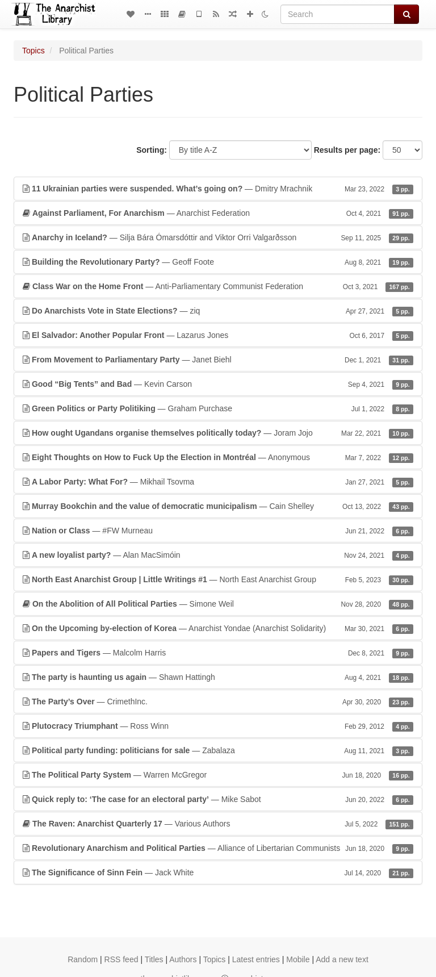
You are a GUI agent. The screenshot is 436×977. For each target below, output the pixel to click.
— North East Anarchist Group (218, 579)
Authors (182, 959)
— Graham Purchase (218, 408)
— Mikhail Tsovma (218, 481)
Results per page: (347, 150)
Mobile (297, 959)
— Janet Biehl (218, 359)
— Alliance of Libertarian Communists (218, 848)
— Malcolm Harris (218, 652)
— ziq (218, 310)
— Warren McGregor (218, 774)
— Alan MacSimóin (218, 555)
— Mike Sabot (218, 799)
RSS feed (121, 959)
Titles (154, 959)
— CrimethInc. (218, 701)
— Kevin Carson (218, 384)
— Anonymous (218, 457)
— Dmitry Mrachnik (218, 188)
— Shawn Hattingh (218, 677)
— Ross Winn (218, 726)
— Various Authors (218, 823)
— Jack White (218, 872)
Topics (33, 50)
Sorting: (151, 150)
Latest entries (256, 959)
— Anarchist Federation (218, 213)
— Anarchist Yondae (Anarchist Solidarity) (218, 628)
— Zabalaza (218, 750)
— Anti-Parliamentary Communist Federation (218, 286)
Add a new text (342, 959)
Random (83, 959)
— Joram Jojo (218, 433)
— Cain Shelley (218, 506)
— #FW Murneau (218, 530)
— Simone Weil (218, 603)
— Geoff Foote (218, 262)
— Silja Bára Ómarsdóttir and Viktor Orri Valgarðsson (218, 237)
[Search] (337, 14)
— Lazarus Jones (218, 335)
